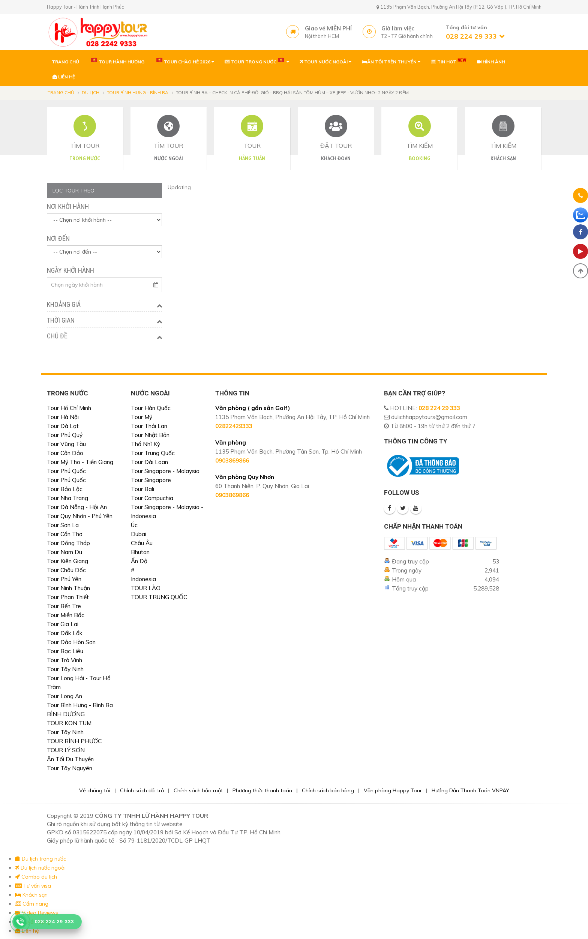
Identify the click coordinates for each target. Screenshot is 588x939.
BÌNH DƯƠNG (66, 714)
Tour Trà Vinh (64, 660)
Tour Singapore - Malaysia (165, 471)
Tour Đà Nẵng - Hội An (77, 507)
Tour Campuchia (152, 498)
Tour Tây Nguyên (69, 768)
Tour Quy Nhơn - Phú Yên (79, 516)
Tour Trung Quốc (153, 453)
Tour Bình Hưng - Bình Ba (137, 92)
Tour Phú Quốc (66, 471)
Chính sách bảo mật (198, 790)
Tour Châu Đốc (66, 570)
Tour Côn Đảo (65, 453)
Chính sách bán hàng (328, 790)
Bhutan (140, 552)
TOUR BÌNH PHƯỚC (74, 741)
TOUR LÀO (145, 588)
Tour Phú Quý (64, 435)
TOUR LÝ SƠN (66, 750)
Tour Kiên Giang (67, 561)
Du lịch (90, 92)
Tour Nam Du (64, 552)
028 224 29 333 (439, 408)
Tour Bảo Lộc (64, 489)
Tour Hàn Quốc (151, 408)
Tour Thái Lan (149, 426)
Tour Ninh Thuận (68, 588)
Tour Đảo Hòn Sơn (71, 642)
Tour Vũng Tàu (66, 444)
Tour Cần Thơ (64, 534)
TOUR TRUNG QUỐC (159, 597)
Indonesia (143, 579)
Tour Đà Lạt (63, 426)
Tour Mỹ (141, 417)
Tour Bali (142, 489)
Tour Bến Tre (64, 606)
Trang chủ (61, 92)
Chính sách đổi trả (142, 790)
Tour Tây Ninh (65, 669)
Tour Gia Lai (62, 624)
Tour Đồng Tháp (68, 543)
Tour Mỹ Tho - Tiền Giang (80, 462)
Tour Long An (64, 696)
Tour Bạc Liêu (65, 651)
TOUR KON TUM (69, 723)
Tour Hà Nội (63, 417)
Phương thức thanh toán (262, 790)
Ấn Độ (139, 561)
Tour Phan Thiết (68, 597)
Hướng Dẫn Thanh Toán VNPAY (470, 790)
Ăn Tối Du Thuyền (70, 759)
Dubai (138, 534)
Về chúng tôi (94, 790)
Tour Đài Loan (149, 462)
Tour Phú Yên (64, 579)
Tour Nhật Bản (150, 435)
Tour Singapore (151, 480)
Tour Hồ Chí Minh (69, 408)
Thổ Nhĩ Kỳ (145, 444)
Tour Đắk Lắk (64, 633)
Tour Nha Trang (67, 498)
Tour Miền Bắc (65, 615)
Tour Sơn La (63, 525)
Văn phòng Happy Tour (393, 790)
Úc (134, 525)
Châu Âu (142, 543)
